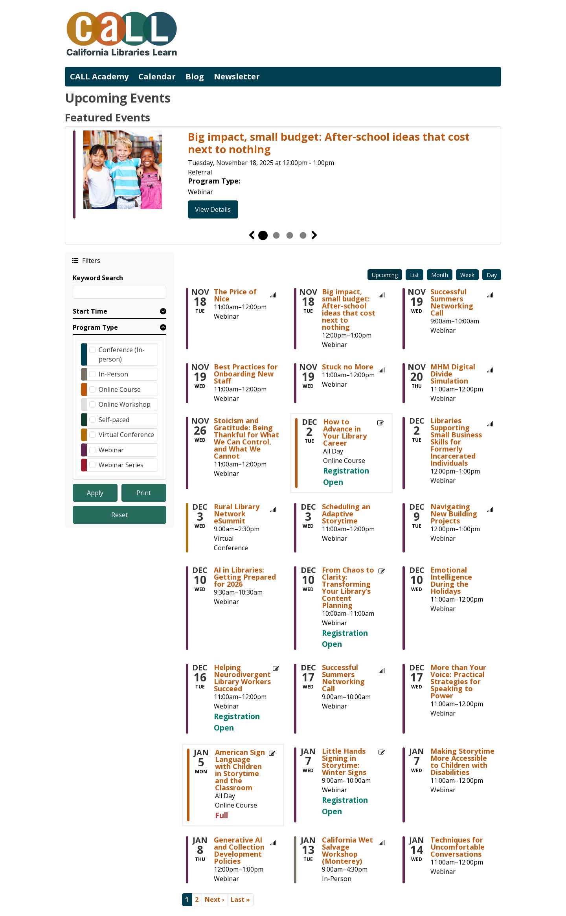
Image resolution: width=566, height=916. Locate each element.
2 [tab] (276, 235)
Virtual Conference (126, 434)
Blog (195, 76)
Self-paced (114, 419)
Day (492, 275)
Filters (90, 260)
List (414, 275)
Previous (251, 235)
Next (314, 235)
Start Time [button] (90, 311)
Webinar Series (121, 465)
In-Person (113, 374)
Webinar (111, 450)
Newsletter (237, 76)
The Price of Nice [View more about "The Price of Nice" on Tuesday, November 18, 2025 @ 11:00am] (235, 295)
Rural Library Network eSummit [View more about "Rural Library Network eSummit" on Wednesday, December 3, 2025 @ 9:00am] (236, 513)
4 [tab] (303, 235)
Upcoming (385, 275)
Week (467, 275)
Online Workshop (125, 404)
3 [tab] (289, 235)
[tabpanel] (283, 174)
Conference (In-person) (122, 354)
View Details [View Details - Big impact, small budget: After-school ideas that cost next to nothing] (213, 209)
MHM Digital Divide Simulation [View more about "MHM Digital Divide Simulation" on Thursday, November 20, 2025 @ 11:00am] (452, 373)
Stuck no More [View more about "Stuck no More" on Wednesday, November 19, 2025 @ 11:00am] (347, 366)
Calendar (157, 76)
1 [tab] (263, 235)
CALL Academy (99, 76)
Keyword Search (98, 278)
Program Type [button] (95, 327)
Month (439, 275)
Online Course (120, 389)
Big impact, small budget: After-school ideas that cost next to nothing (329, 143)
